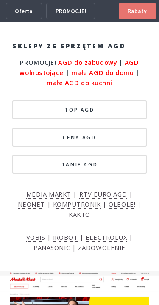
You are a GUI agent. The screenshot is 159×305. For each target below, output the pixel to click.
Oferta (24, 11)
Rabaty (137, 11)
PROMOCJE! (71, 11)
